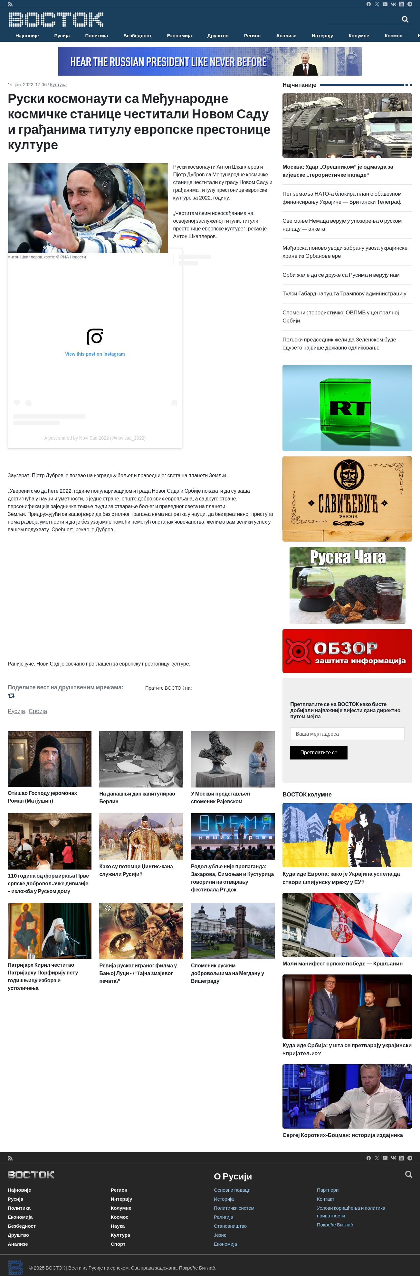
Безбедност (137, 35)
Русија (62, 35)
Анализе (286, 35)
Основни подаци (232, 1190)
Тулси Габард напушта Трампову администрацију (344, 294)
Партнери (328, 1190)
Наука (118, 1226)
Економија (179, 35)
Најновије (27, 35)
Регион (252, 35)
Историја (224, 1199)
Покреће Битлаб (335, 1224)
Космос (393, 35)
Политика (96, 35)
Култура (58, 84)
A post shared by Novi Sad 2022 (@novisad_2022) (95, 438)
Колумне (358, 35)
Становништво (230, 1226)
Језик (220, 1235)
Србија (38, 711)
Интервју (322, 35)
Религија (223, 1217)
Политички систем (234, 1208)
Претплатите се (318, 752)
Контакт (325, 1199)
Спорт (118, 1244)
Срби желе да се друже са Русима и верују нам (341, 275)
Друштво (218, 35)
